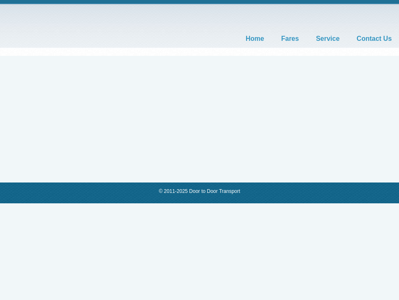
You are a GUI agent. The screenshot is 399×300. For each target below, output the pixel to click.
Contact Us (374, 38)
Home (255, 38)
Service (328, 38)
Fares (290, 38)
